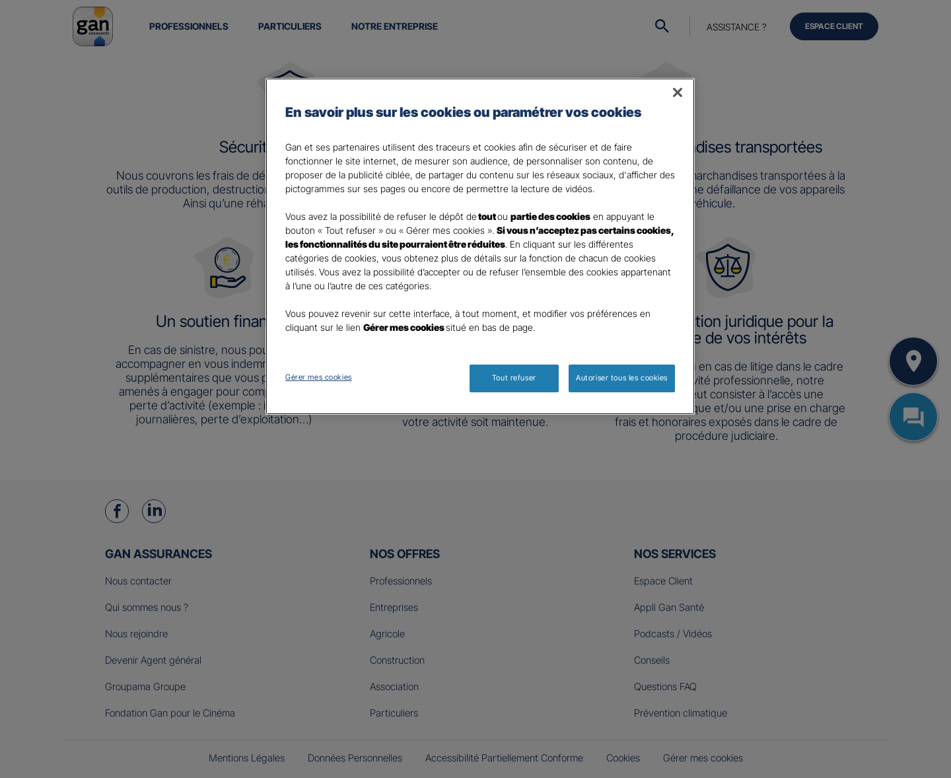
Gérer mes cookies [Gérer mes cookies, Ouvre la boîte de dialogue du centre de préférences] (318, 377)
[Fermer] (677, 92)
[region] (480, 246)
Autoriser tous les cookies (622, 377)
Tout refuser (514, 377)
